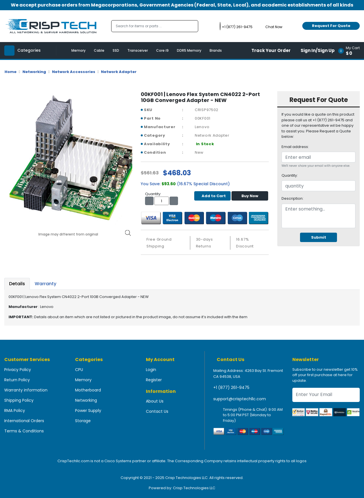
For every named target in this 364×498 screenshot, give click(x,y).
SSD (116, 50)
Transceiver (137, 50)
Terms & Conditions (24, 431)
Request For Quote (331, 25)
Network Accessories (73, 71)
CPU (79, 369)
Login (151, 369)
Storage (83, 421)
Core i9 (162, 50)
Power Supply (88, 410)
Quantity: (290, 175)
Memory (78, 50)
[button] (351, 50)
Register (154, 380)
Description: (292, 198)
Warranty (45, 283)
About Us (155, 401)
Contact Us (157, 411)
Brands (216, 50)
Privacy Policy (17, 369)
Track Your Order (271, 50)
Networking (34, 71)
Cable (99, 50)
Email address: (295, 146)
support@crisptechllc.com (239, 399)
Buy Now (249, 196)
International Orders (24, 421)
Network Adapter (118, 71)
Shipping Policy (19, 400)
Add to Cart (212, 196)
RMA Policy (14, 410)
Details (17, 283)
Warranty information (25, 390)
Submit (318, 237)
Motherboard (88, 390)
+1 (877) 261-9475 (231, 387)
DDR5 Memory (189, 50)
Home (10, 71)
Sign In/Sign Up (318, 50)
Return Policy (17, 380)
